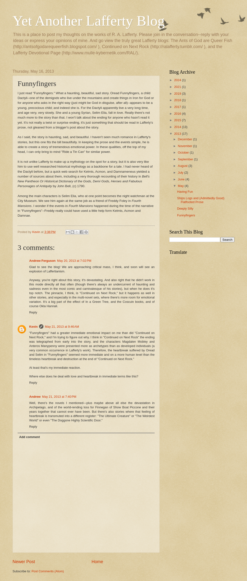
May (181, 186)
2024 (178, 80)
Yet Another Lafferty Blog (89, 21)
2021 (178, 87)
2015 (178, 120)
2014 (178, 127)
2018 (178, 100)
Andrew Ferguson (42, 260)
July (181, 172)
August (183, 166)
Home (97, 561)
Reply (33, 312)
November (185, 146)
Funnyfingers (186, 215)
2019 (178, 93)
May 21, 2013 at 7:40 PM (59, 396)
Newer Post (24, 561)
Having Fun (185, 191)
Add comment (29, 437)
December (185, 139)
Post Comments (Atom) (48, 571)
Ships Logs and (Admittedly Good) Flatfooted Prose (200, 200)
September (186, 159)
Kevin (33, 326)
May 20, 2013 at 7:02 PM (74, 260)
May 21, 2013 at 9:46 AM (62, 326)
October (184, 152)
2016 (178, 113)
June (181, 179)
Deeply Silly (185, 208)
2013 (178, 133)
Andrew (35, 396)
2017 (178, 107)
